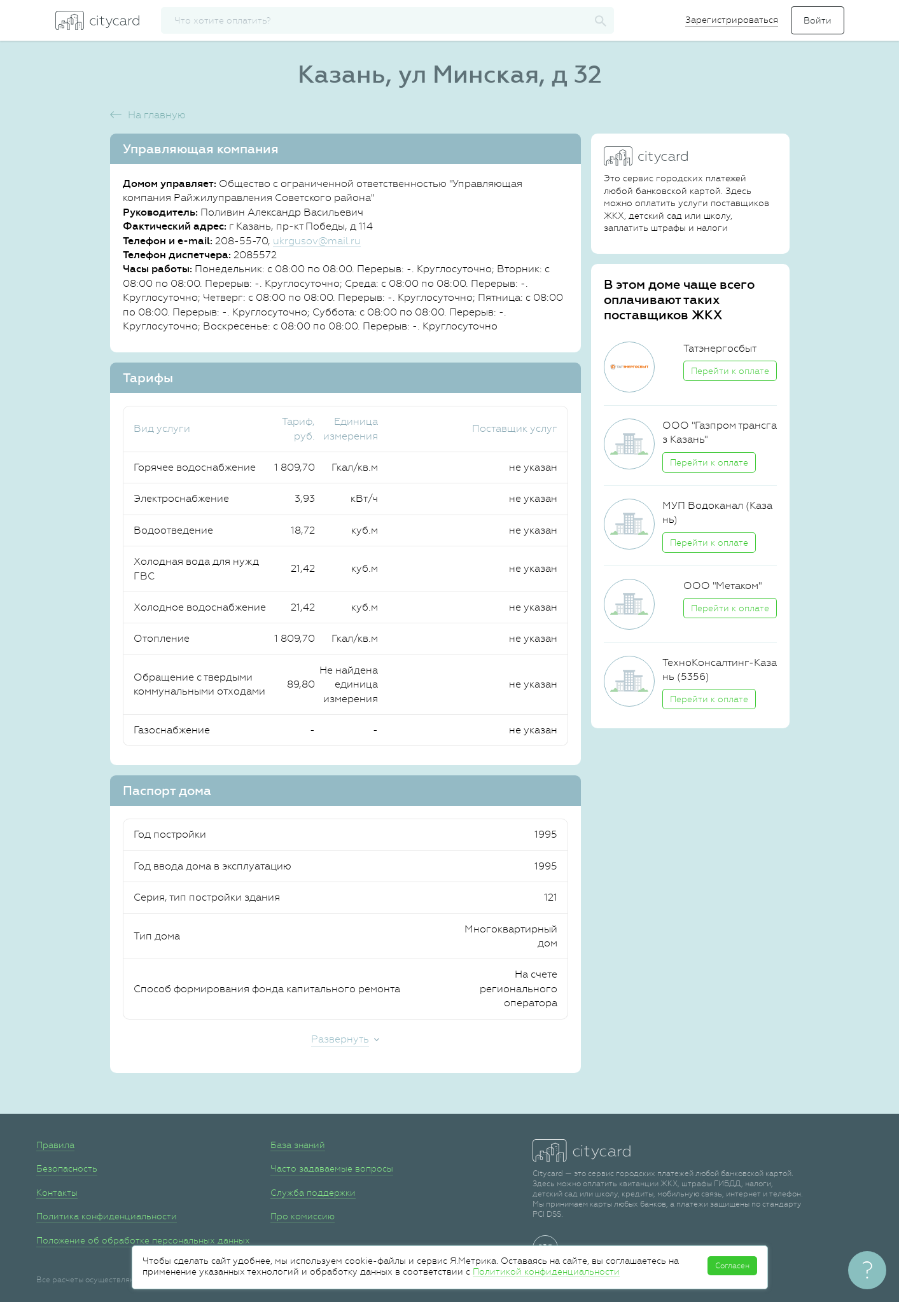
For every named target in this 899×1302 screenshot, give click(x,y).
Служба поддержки (313, 1193)
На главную (157, 115)
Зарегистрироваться (731, 20)
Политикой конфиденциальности (546, 1271)
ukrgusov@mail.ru (317, 241)
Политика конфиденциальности (106, 1216)
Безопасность (66, 1168)
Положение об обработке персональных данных (143, 1240)
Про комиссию (302, 1216)
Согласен (732, 1265)
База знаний (297, 1145)
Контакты (57, 1193)
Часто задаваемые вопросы (331, 1168)
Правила (55, 1145)
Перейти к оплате (730, 371)
